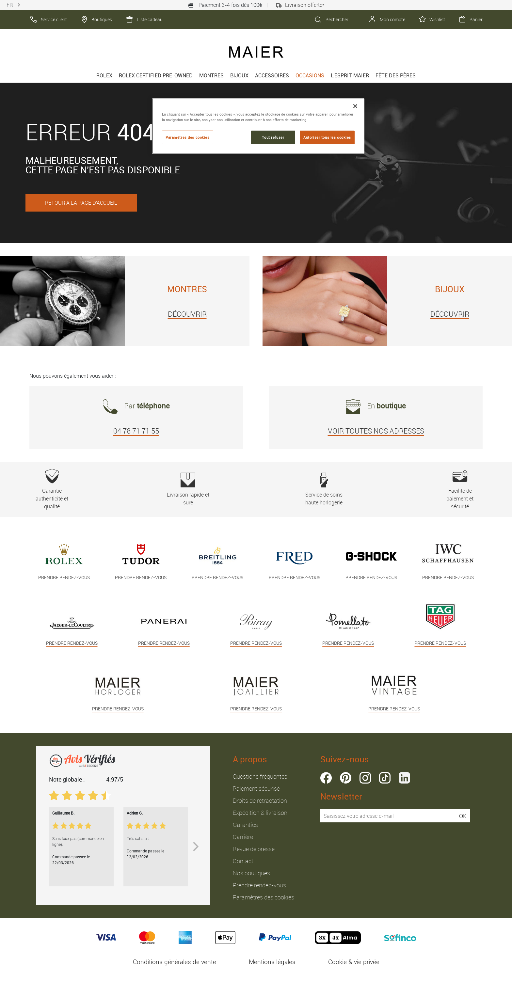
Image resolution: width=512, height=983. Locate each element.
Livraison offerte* (300, 4)
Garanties (245, 825)
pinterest (345, 778)
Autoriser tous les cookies (327, 137)
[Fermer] (355, 106)
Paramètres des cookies (263, 897)
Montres (211, 75)
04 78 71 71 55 (136, 431)
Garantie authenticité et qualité (52, 489)
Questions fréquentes (260, 776)
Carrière (243, 837)
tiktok (385, 778)
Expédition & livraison (260, 813)
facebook (326, 778)
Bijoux (239, 75)
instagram (365, 778)
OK (463, 816)
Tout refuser (273, 137)
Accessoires (272, 75)
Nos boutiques (251, 873)
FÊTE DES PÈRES (396, 75)
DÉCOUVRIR (187, 314)
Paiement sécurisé (256, 788)
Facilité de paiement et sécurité (460, 489)
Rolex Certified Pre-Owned (156, 75)
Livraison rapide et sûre (188, 489)
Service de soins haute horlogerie (324, 489)
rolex (104, 75)
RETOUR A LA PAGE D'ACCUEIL (81, 202)
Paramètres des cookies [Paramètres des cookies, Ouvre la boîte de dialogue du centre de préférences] (188, 137)
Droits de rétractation (260, 800)
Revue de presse (254, 849)
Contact (243, 861)
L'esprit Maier (350, 75)
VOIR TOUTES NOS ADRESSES (376, 431)
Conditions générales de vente (174, 962)
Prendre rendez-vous (259, 885)
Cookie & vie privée (353, 962)
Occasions (310, 75)
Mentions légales (272, 962)
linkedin (404, 778)
